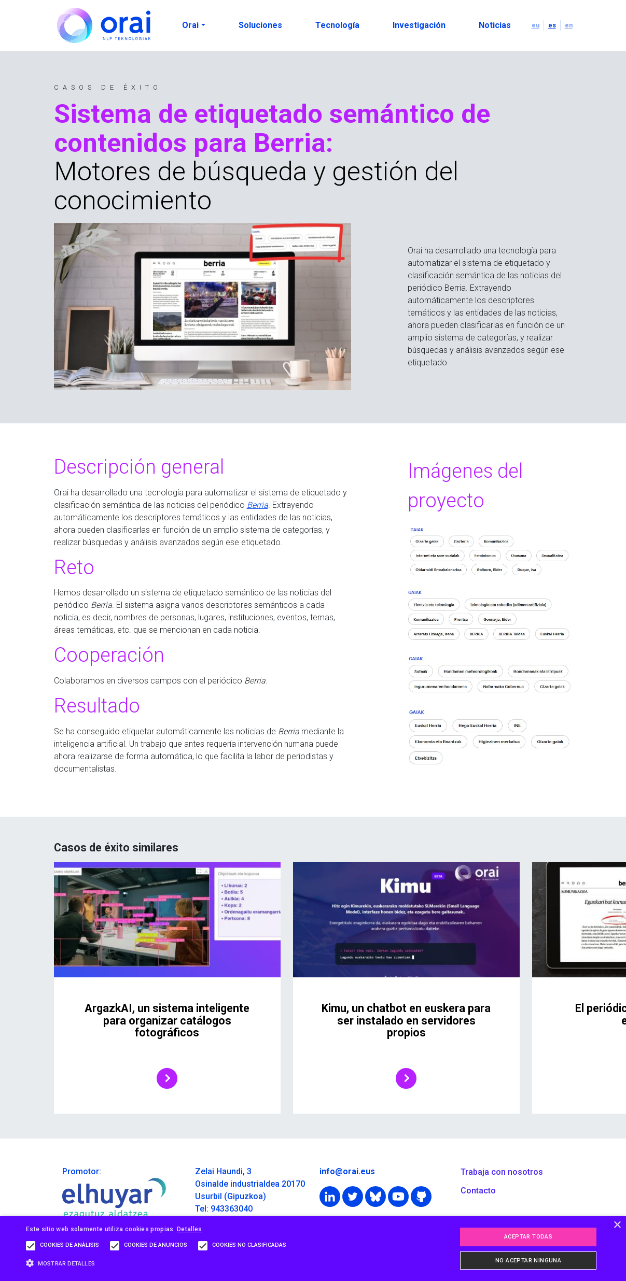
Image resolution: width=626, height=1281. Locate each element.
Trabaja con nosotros (502, 1172)
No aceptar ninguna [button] (528, 1260)
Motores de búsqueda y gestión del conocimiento (256, 186)
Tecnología (337, 25)
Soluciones (260, 25)
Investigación (419, 25)
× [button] (617, 1225)
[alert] (313, 1248)
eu (535, 25)
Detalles (189, 1229)
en (569, 25)
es (552, 25)
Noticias (495, 25)
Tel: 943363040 (224, 1209)
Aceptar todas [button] (528, 1236)
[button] (158, 1263)
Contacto (478, 1190)
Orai (190, 25)
